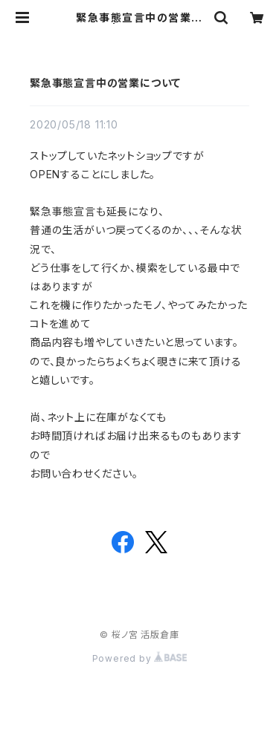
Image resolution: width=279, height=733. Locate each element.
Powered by (139, 658)
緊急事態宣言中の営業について (105, 82)
